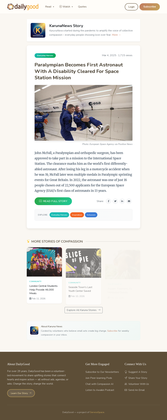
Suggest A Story (136, 372)
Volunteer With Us (137, 384)
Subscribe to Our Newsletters (102, 372)
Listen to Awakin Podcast (99, 390)
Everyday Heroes (59, 214)
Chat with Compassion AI (99, 384)
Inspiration (77, 214)
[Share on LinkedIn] (122, 201)
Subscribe (149, 6)
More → (116, 34)
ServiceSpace (97, 412)
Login (131, 7)
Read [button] (48, 6)
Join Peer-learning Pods (98, 378)
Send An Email (135, 390)
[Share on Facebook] (108, 201)
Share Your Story (136, 378)
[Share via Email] (129, 201)
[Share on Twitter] (115, 201)
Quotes (82, 6)
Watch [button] (65, 6)
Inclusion (91, 214)
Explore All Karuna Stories (83, 310)
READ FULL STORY (53, 201)
